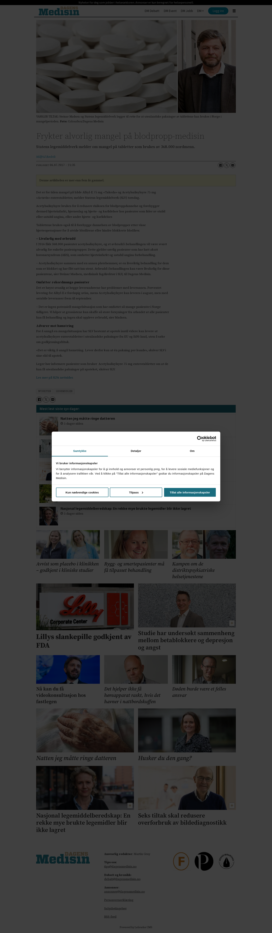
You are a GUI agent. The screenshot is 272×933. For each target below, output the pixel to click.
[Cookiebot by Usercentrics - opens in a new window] (199, 438)
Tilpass (136, 492)
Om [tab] (192, 450)
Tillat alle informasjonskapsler (190, 492)
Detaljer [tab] (136, 450)
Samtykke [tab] (80, 450)
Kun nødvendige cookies (82, 492)
